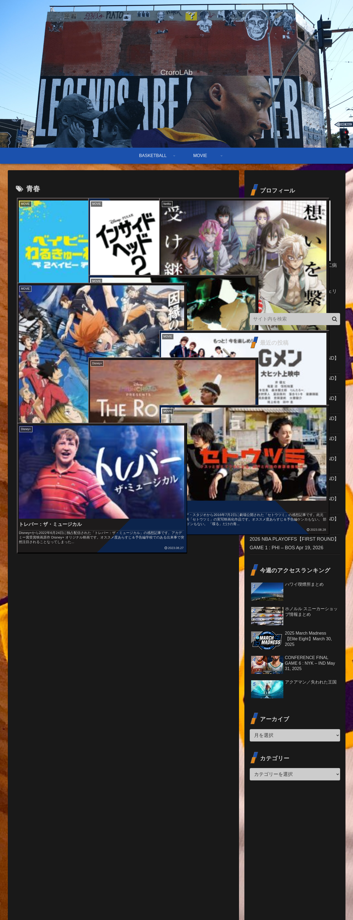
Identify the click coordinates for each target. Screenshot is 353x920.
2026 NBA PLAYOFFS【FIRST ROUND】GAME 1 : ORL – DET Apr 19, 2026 (293, 570)
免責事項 (289, 903)
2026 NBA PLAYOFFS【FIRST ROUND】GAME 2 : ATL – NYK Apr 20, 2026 (292, 483)
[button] (334, 319)
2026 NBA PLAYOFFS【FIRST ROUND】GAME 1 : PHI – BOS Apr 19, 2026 (292, 628)
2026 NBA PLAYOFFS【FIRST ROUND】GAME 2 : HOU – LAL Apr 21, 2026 (293, 367)
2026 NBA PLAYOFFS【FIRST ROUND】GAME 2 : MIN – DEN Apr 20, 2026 (293, 454)
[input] (295, 319)
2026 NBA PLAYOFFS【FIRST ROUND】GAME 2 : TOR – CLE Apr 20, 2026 (293, 512)
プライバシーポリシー (321, 903)
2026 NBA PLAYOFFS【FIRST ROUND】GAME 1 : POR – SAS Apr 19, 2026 (293, 541)
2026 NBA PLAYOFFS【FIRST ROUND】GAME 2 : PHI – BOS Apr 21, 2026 (292, 425)
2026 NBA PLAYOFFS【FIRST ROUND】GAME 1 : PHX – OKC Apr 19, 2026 (293, 599)
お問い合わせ (265, 903)
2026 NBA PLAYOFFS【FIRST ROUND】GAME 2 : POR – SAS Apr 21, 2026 (293, 396)
